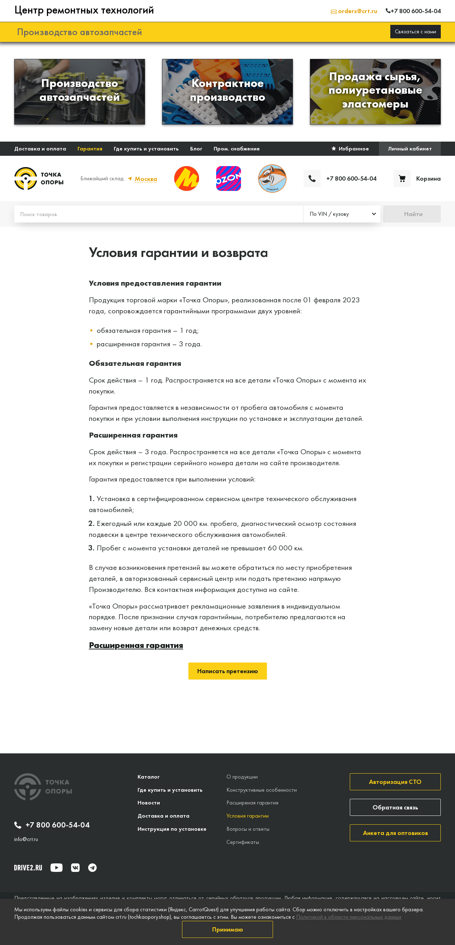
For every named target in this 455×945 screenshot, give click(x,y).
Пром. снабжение (237, 148)
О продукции (242, 776)
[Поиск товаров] (158, 213)
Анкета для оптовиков (395, 832)
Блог (196, 148)
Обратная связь (395, 807)
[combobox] (342, 213)
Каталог (149, 776)
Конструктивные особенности (261, 789)
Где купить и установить (146, 148)
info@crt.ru (26, 838)
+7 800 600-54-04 (52, 825)
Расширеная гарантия (252, 802)
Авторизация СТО (395, 781)
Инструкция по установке (172, 828)
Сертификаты (242, 841)
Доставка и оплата (40, 148)
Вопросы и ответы (247, 828)
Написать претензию (227, 670)
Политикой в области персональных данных (348, 917)
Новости (149, 802)
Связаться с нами (415, 31)
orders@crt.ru (354, 10)
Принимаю (227, 929)
